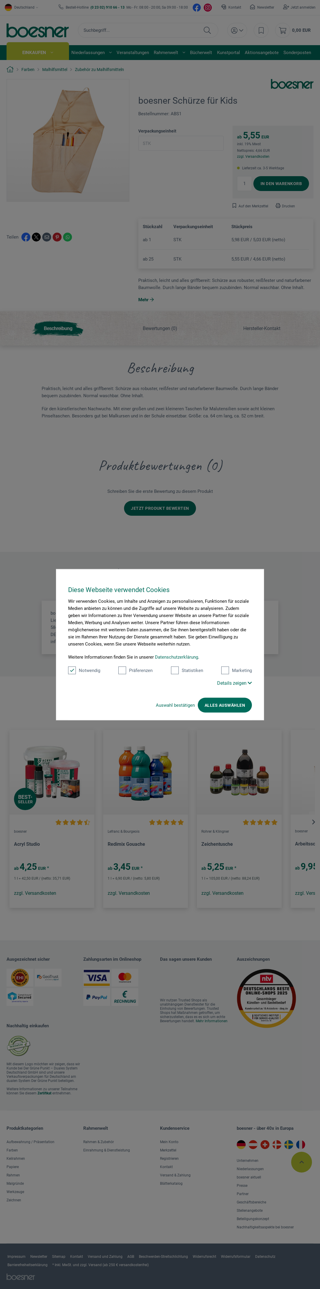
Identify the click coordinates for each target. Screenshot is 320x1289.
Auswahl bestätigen (175, 705)
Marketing (236, 670)
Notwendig (84, 670)
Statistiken (187, 670)
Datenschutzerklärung (176, 657)
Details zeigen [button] (234, 683)
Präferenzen (135, 670)
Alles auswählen (225, 705)
